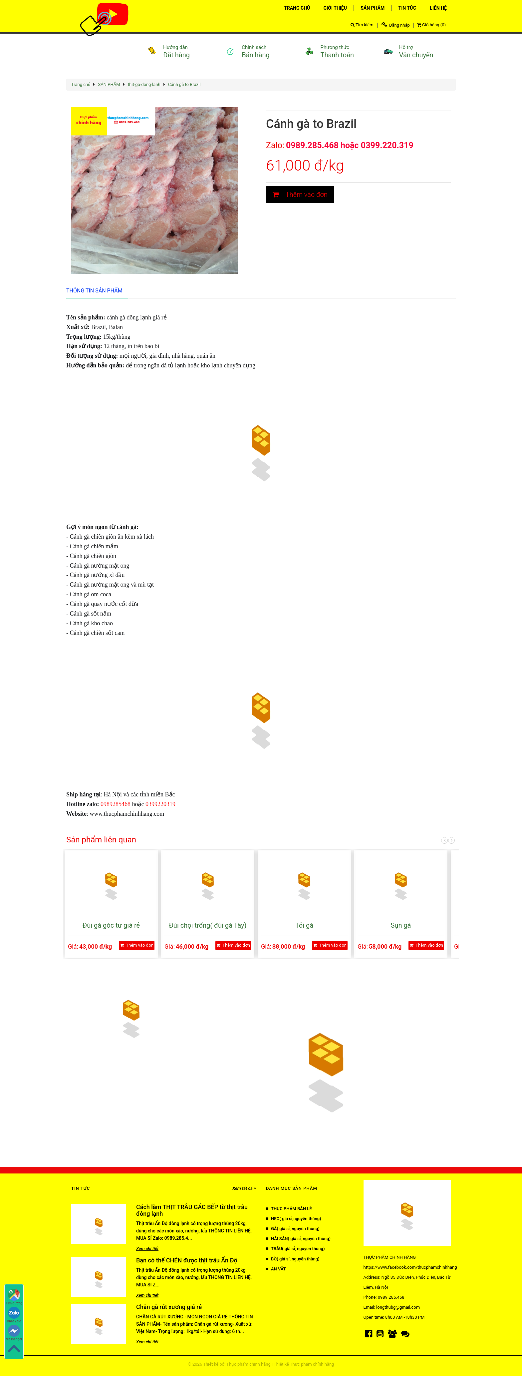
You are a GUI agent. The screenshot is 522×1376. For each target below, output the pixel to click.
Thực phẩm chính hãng (248, 1364)
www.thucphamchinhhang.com (127, 813)
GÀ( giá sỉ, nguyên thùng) (293, 1228)
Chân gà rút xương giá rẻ (169, 1306)
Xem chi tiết (147, 1248)
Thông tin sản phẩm (94, 290)
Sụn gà (401, 925)
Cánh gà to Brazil (184, 84)
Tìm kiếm (362, 24)
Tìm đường (14, 1297)
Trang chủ (80, 84)
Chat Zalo (14, 1315)
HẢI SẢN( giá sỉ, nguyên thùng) (298, 1238)
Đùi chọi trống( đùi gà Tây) (207, 925)
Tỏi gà (304, 925)
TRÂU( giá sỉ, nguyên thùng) (295, 1248)
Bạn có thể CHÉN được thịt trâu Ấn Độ (186, 1260)
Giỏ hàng (431, 24)
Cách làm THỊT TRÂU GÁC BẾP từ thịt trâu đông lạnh (192, 1210)
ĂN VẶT (276, 1268)
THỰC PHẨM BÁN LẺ (289, 1208)
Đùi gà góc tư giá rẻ (111, 925)
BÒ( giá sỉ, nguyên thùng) (293, 1258)
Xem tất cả (244, 1188)
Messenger (14, 1333)
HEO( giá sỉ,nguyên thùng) (293, 1218)
